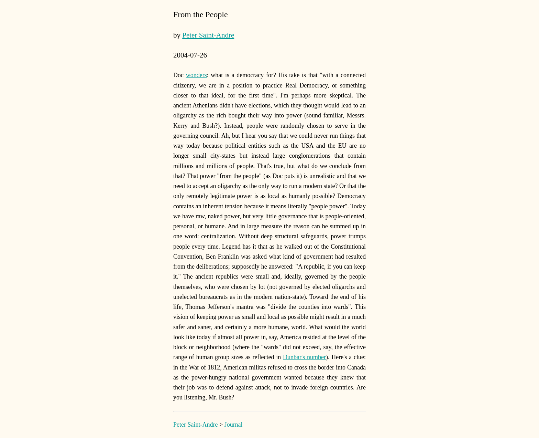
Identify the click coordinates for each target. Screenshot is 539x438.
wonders (196, 75)
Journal (233, 424)
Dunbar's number (304, 357)
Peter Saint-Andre (208, 35)
